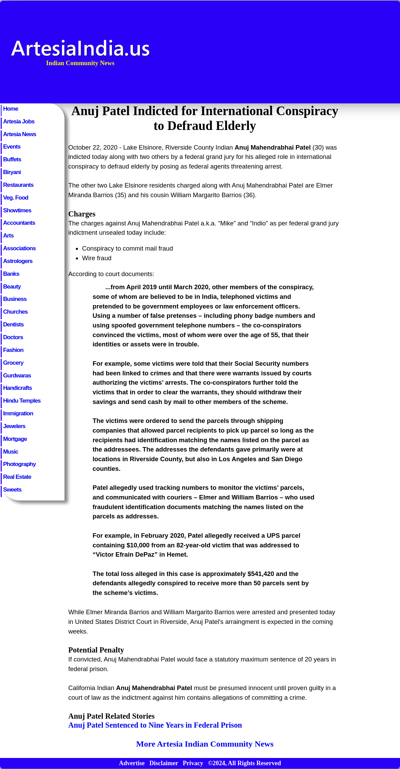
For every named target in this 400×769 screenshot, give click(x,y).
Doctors (13, 337)
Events (11, 146)
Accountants (19, 222)
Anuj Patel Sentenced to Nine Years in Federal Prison (155, 725)
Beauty (12, 286)
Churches (15, 311)
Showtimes (17, 210)
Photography (19, 464)
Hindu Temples (21, 400)
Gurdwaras (17, 375)
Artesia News (19, 134)
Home (10, 108)
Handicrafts (17, 387)
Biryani (12, 172)
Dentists (13, 324)
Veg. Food (15, 197)
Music (10, 451)
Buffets (12, 159)
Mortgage (15, 438)
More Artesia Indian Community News (204, 743)
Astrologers (17, 260)
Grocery (13, 362)
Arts (8, 235)
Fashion (13, 349)
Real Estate (17, 476)
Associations (19, 248)
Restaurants (18, 184)
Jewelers (14, 426)
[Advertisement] (327, 52)
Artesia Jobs (18, 121)
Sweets (12, 489)
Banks (11, 273)
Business (15, 298)
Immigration (18, 413)
